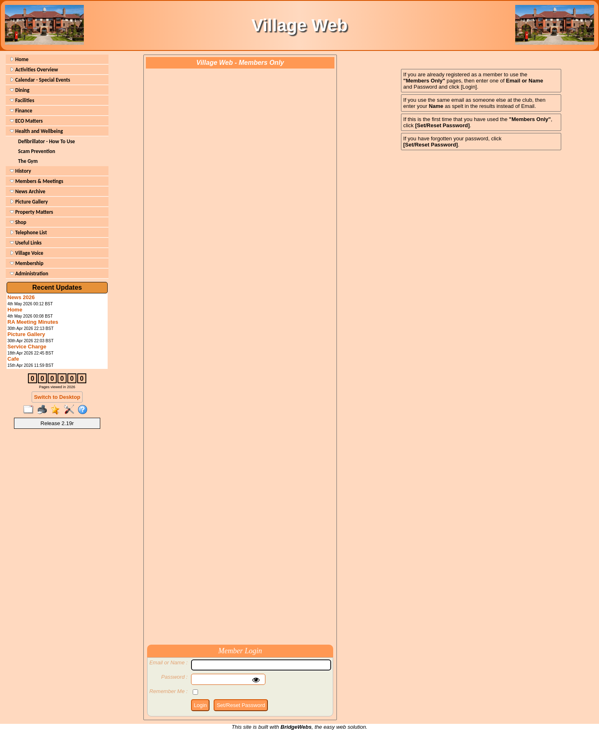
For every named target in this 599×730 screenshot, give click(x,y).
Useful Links (25, 243)
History (20, 171)
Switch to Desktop (57, 397)
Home (19, 59)
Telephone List (28, 232)
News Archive (27, 191)
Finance (21, 111)
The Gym (28, 161)
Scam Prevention (36, 151)
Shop (18, 222)
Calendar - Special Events (40, 80)
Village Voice (26, 253)
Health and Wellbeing (36, 131)
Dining (20, 90)
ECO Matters (26, 121)
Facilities (22, 100)
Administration (29, 273)
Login (200, 705)
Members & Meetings (36, 181)
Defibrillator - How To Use (46, 141)
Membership (27, 263)
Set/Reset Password (241, 705)
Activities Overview (34, 69)
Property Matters (31, 212)
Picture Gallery (29, 202)
